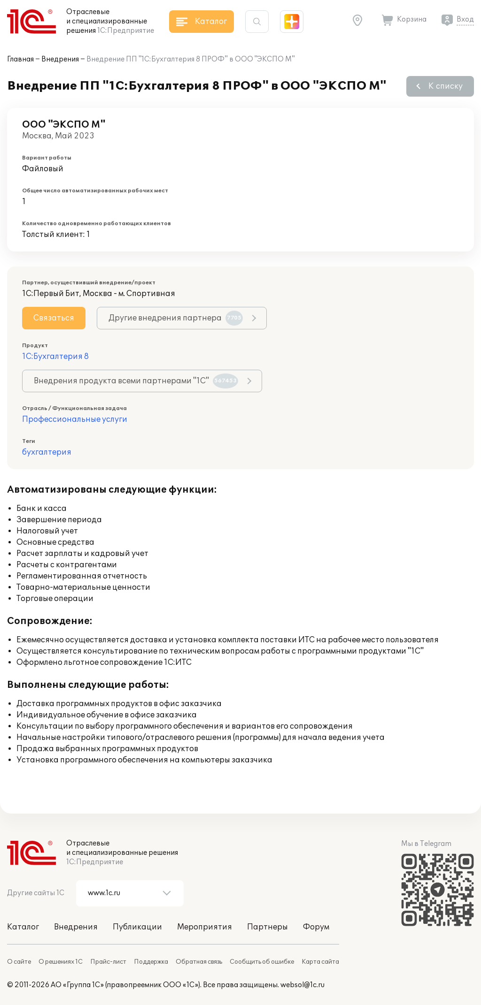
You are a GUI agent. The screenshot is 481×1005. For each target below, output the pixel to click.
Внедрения (60, 59)
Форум (316, 927)
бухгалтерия (46, 452)
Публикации (137, 927)
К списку (445, 86)
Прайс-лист (108, 962)
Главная (20, 59)
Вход (465, 19)
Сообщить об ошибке (262, 962)
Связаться (53, 318)
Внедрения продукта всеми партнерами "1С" (136, 380)
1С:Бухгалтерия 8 (55, 356)
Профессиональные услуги (74, 419)
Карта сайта (320, 962)
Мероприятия (204, 927)
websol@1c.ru (302, 985)
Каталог (23, 927)
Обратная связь (199, 962)
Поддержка (151, 962)
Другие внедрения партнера (176, 318)
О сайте (19, 962)
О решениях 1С (61, 962)
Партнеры (267, 927)
